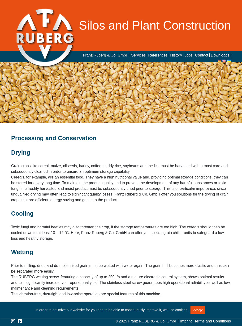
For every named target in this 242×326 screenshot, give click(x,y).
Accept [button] (198, 310)
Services (138, 55)
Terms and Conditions (212, 321)
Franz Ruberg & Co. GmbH (106, 55)
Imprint (186, 321)
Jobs (189, 55)
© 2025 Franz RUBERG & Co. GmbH (146, 321)
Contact (201, 55)
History (176, 55)
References (158, 55)
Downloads (220, 55)
